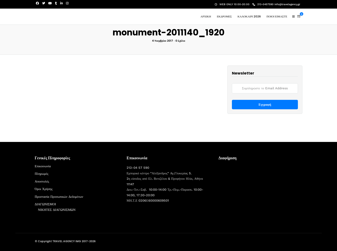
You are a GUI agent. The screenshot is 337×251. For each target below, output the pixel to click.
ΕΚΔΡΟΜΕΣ (224, 16)
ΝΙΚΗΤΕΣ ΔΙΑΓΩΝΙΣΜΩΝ (57, 210)
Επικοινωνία (43, 166)
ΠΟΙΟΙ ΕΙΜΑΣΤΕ (277, 16)
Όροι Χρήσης (44, 189)
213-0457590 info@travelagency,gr (276, 4)
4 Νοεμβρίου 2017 (162, 41)
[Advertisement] (250, 190)
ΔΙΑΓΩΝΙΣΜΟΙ (45, 204)
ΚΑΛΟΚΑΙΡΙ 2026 (249, 16)
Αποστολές (42, 181)
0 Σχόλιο (180, 41)
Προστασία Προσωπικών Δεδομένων (59, 197)
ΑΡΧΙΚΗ (206, 16)
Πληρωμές (41, 174)
